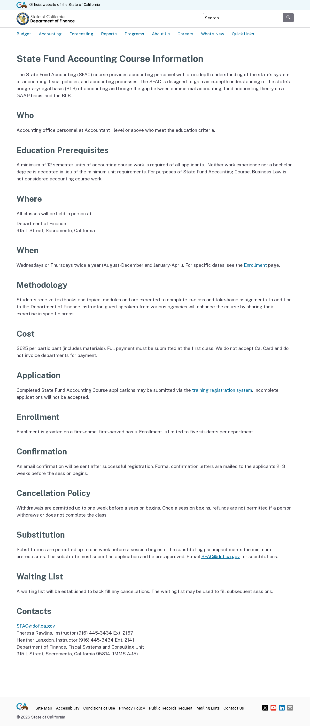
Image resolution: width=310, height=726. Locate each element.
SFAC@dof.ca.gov (220, 556)
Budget (23, 33)
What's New (212, 33)
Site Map (43, 708)
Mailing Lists (208, 708)
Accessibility (67, 708)
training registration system (222, 390)
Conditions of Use (99, 708)
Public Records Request (171, 708)
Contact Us (234, 708)
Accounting (50, 33)
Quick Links (243, 33)
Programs (134, 33)
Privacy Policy (132, 708)
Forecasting (81, 33)
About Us (161, 33)
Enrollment (255, 265)
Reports (109, 33)
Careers (185, 33)
